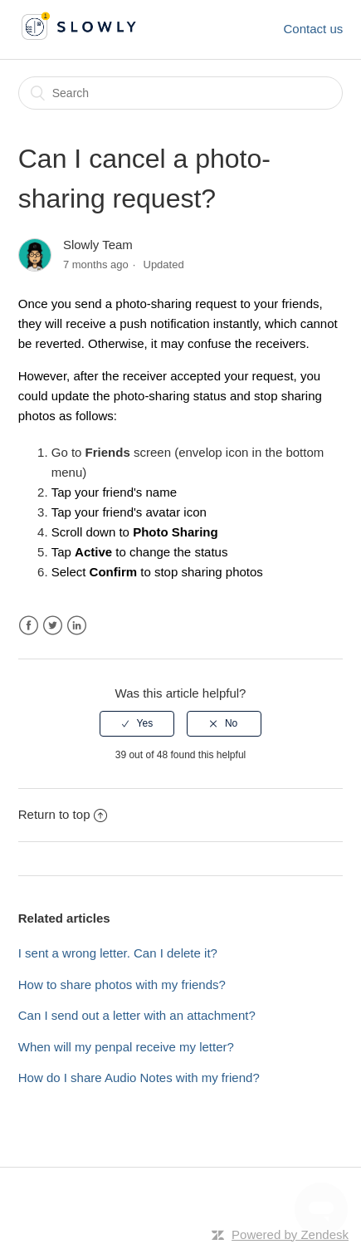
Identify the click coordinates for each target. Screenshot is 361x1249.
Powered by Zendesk (290, 1234)
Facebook (28, 625)
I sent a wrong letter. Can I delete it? (117, 953)
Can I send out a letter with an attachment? (137, 1015)
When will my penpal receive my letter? (126, 1047)
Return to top (63, 814)
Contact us (314, 29)
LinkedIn (76, 625)
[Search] (181, 93)
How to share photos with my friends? (122, 984)
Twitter (52, 625)
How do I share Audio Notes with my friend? (139, 1077)
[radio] (137, 723)
